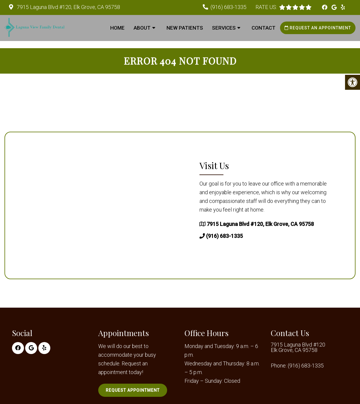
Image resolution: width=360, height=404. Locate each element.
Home (117, 28)
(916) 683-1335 (228, 7)
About (142, 28)
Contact (264, 28)
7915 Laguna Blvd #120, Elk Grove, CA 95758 (68, 7)
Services (224, 28)
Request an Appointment (318, 27)
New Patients (185, 28)
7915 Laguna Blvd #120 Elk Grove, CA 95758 (298, 347)
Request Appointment (133, 390)
